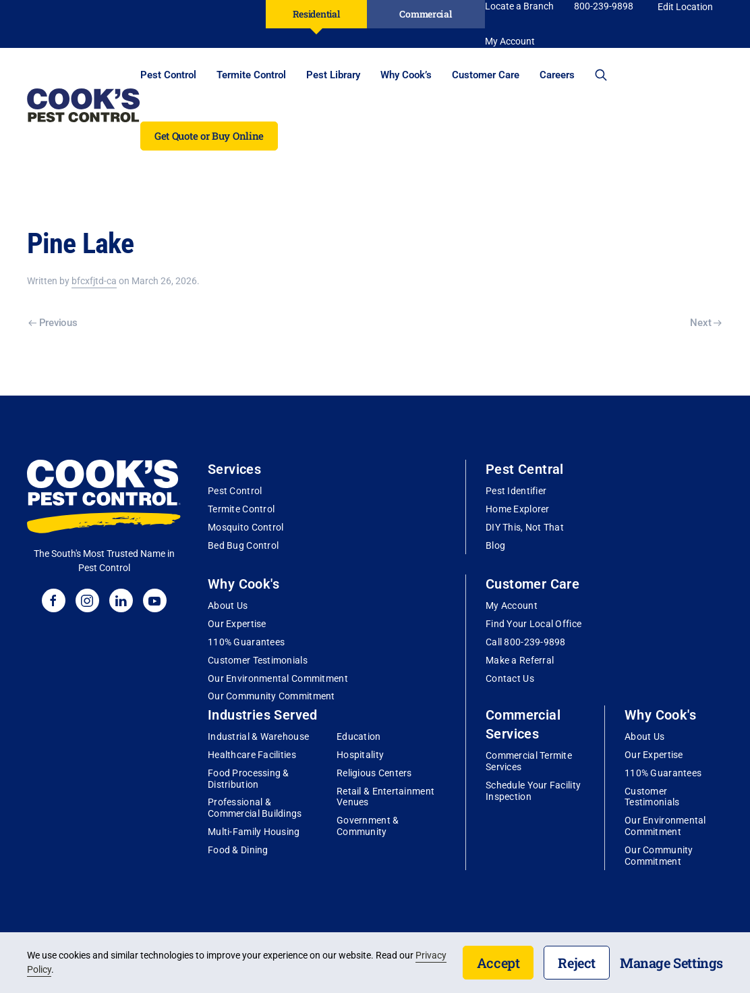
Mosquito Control (245, 527)
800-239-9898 (603, 6)
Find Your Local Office (533, 623)
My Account (512, 605)
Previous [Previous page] (52, 323)
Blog (495, 545)
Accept (498, 962)
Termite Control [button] (251, 75)
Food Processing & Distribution (248, 779)
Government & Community (368, 826)
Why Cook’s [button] (406, 75)
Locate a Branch (519, 6)
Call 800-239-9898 (526, 642)
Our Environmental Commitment (278, 678)
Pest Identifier (516, 490)
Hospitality (360, 754)
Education (359, 736)
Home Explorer (518, 509)
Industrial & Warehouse (258, 736)
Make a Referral (520, 660)
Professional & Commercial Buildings (255, 808)
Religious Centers (374, 773)
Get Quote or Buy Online (209, 135)
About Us (228, 605)
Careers (557, 75)
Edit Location (685, 6)
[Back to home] (83, 105)
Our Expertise (237, 623)
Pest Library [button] (333, 75)
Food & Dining (238, 849)
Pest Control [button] (168, 75)
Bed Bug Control (243, 545)
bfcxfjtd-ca (94, 280)
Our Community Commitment (271, 696)
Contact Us (510, 678)
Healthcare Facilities (252, 754)
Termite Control (241, 509)
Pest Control (235, 490)
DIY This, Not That (525, 527)
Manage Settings (671, 962)
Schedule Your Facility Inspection (533, 791)
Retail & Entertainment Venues (385, 797)
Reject (577, 962)
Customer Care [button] (485, 75)
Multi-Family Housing (254, 831)
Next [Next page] (706, 323)
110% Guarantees (246, 642)
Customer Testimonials (258, 660)
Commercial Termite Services (529, 761)
